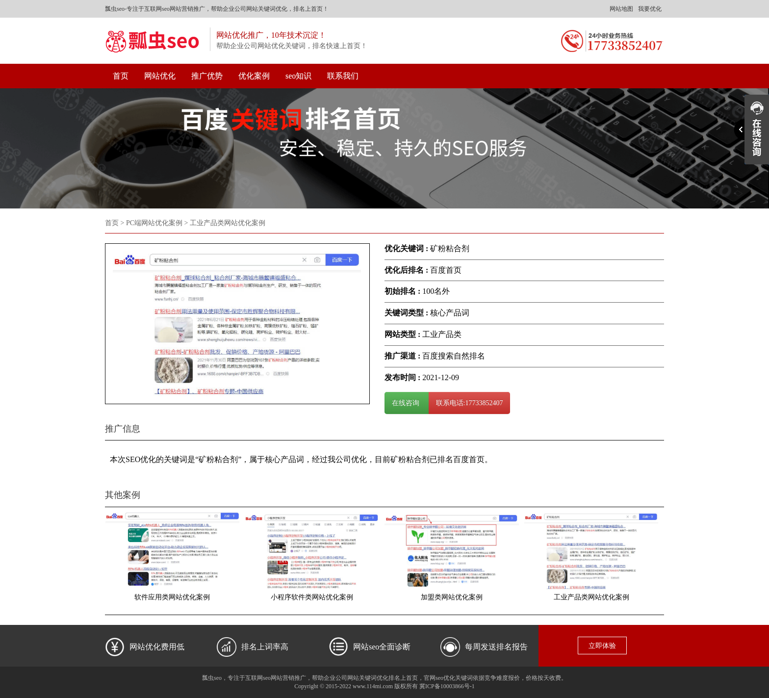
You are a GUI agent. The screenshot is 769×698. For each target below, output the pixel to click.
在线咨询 (406, 403)
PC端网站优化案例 (154, 223)
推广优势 (207, 76)
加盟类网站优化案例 (452, 597)
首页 (120, 76)
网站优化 (160, 76)
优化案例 (254, 76)
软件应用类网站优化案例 (172, 597)
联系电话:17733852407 (469, 403)
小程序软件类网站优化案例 (312, 597)
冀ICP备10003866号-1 (447, 686)
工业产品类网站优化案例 (591, 597)
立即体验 (602, 645)
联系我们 (343, 76)
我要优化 (650, 8)
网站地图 (621, 8)
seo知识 (298, 76)
